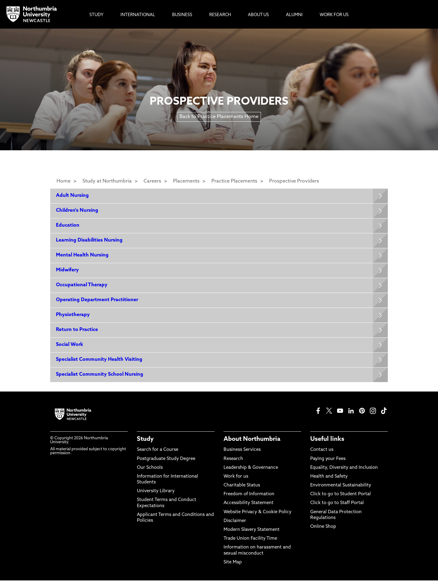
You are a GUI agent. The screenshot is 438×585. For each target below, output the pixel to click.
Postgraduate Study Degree (166, 463)
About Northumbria (252, 444)
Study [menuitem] (96, 15)
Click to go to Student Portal (340, 498)
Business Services (242, 454)
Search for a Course (157, 454)
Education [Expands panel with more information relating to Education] (68, 226)
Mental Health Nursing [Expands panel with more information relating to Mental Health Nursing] (82, 256)
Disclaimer (235, 525)
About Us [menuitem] (258, 15)
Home (64, 181)
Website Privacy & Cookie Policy (257, 516)
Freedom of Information (249, 498)
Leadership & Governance (251, 472)
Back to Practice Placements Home (219, 116)
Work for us (236, 481)
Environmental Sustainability (340, 490)
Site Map (233, 567)
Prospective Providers (294, 181)
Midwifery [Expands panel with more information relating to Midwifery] (67, 272)
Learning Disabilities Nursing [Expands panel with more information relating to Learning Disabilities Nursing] (89, 241)
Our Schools (150, 472)
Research (233, 463)
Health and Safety (329, 481)
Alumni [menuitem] (294, 15)
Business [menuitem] (182, 15)
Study (145, 444)
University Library (156, 495)
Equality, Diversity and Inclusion (344, 472)
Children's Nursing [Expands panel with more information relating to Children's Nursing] (77, 211)
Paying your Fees (328, 463)
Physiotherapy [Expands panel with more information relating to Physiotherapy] (73, 317)
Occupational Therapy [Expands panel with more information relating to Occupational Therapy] (82, 287)
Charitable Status (242, 490)
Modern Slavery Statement (252, 534)
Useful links (327, 444)
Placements (186, 181)
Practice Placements (234, 181)
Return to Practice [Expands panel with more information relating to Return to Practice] (77, 333)
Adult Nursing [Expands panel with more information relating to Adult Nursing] (72, 195)
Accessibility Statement (248, 508)
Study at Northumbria (107, 181)
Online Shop (323, 531)
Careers (152, 181)
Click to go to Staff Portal (337, 508)
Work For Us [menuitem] (334, 15)
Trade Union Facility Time (250, 543)
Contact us (321, 454)
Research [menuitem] (220, 15)
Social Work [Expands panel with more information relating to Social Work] (69, 348)
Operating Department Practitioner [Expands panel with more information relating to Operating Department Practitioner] (97, 302)
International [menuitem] (137, 15)
